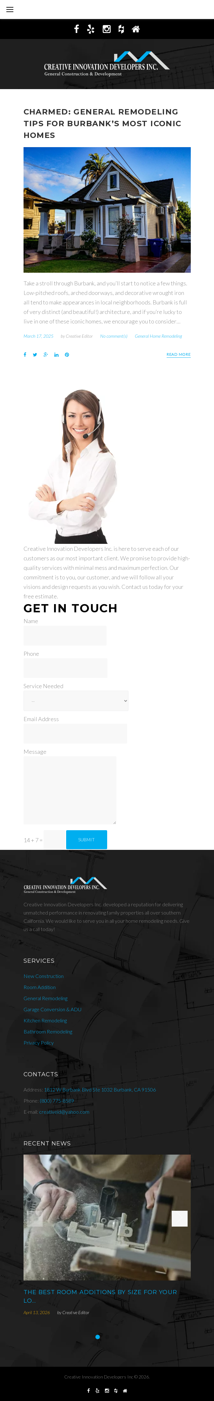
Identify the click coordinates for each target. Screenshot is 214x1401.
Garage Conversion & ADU (52, 1009)
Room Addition (40, 987)
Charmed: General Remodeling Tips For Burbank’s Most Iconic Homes (103, 123)
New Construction (44, 976)
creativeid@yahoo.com (64, 1112)
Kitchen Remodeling (45, 1020)
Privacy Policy (39, 1042)
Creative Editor (79, 336)
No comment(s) (114, 336)
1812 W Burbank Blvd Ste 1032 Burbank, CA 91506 (100, 1089)
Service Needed (43, 685)
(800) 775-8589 (57, 1101)
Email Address (41, 718)
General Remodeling (45, 998)
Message (35, 751)
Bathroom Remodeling (48, 1031)
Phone (31, 653)
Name (31, 620)
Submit (86, 839)
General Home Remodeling (158, 336)
